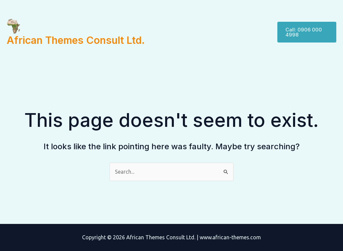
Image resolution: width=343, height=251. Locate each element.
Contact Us (170, 46)
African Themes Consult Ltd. (76, 40)
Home (164, 19)
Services (192, 19)
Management (228, 19)
